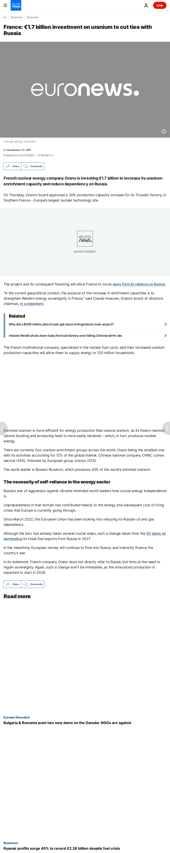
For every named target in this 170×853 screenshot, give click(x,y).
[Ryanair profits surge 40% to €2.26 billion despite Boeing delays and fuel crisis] (85, 848)
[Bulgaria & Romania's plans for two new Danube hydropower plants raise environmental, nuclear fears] (85, 723)
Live (160, 5)
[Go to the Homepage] (16, 5)
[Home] (5, 17)
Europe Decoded (16, 717)
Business (16, 17)
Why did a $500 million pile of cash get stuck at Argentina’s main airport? (61, 324)
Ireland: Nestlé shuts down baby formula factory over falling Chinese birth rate (65, 335)
